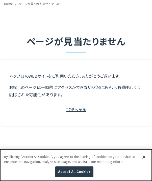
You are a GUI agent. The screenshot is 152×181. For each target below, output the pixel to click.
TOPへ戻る (76, 109)
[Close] (143, 157)
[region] (76, 165)
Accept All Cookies (74, 171)
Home (9, 4)
